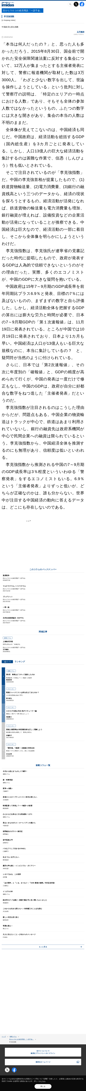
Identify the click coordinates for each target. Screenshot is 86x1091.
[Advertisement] (43, 549)
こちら (43, 1081)
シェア (28, 521)
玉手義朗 (80, 32)
